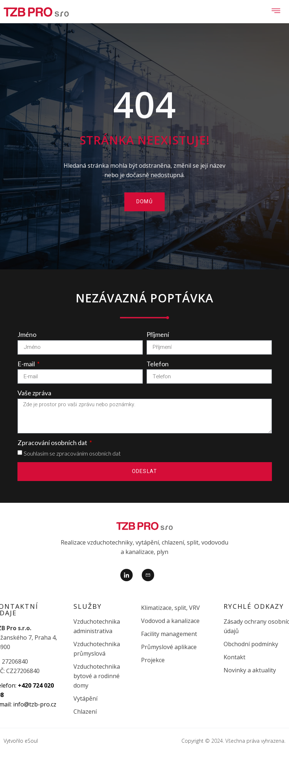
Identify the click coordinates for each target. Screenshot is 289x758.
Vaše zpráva (34, 393)
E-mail (26, 364)
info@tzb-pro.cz (34, 704)
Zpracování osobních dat (52, 443)
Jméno (26, 334)
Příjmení (157, 334)
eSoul (31, 740)
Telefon (157, 364)
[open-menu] (276, 12)
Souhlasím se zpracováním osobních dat (72, 453)
